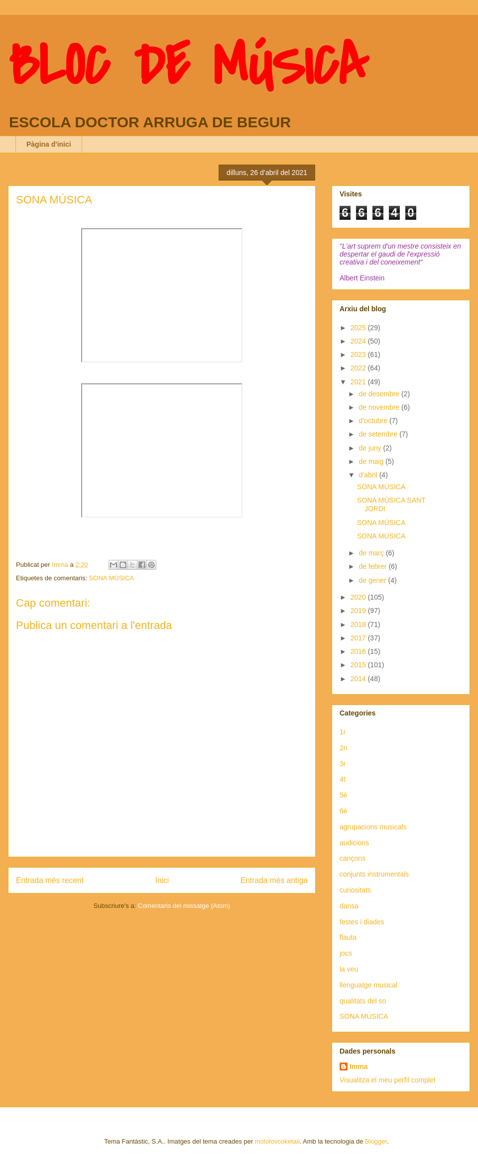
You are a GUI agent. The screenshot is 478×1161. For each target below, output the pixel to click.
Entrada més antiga (274, 880)
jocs (346, 953)
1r (343, 732)
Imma (359, 1067)
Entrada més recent (50, 880)
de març (371, 553)
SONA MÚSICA (111, 578)
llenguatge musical (368, 985)
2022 (359, 368)
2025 (359, 328)
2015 (359, 665)
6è (344, 811)
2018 (359, 624)
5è (344, 795)
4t (343, 779)
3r (343, 764)
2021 (359, 382)
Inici (162, 880)
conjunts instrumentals (374, 874)
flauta (348, 937)
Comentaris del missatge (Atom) (184, 905)
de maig (371, 461)
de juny (370, 448)
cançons (352, 858)
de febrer (373, 566)
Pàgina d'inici (48, 144)
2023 (359, 354)
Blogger (376, 1141)
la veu (349, 969)
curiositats (355, 890)
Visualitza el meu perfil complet (388, 1080)
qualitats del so (363, 1001)
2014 (359, 679)
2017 (359, 638)
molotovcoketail (277, 1141)
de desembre (379, 394)
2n (344, 748)
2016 (359, 651)
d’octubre (373, 421)
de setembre (378, 434)
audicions (354, 843)
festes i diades (362, 922)
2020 (359, 597)
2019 (359, 611)
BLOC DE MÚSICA (188, 66)
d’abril (368, 475)
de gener (373, 580)
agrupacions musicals (373, 827)
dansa (349, 906)
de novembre (379, 407)
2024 (359, 341)
